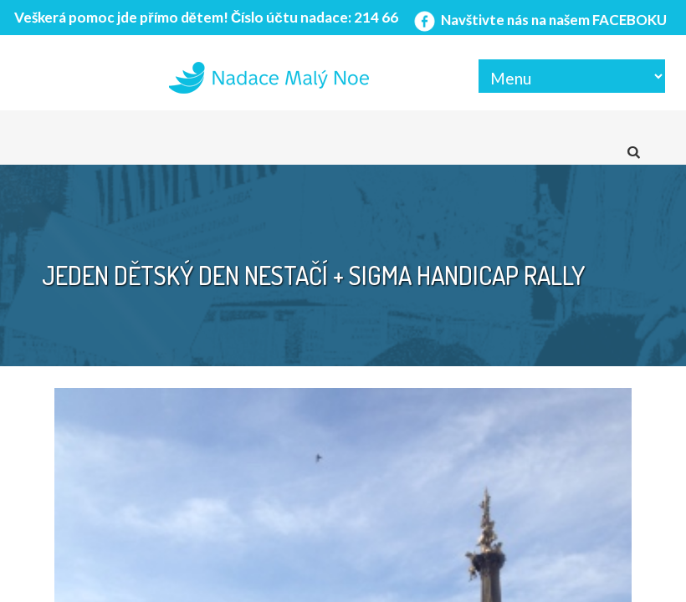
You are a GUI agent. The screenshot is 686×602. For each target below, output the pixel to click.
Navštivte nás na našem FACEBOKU (539, 19)
